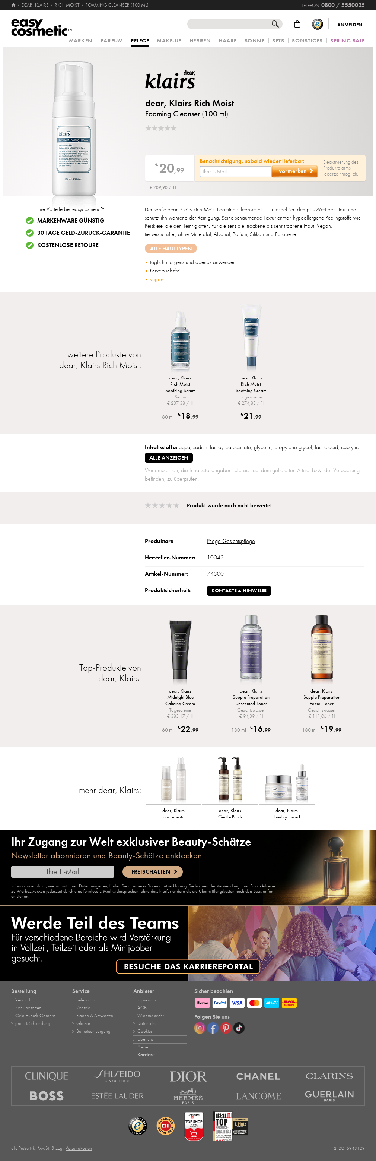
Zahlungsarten (28, 1008)
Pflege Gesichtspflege (231, 541)
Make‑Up (169, 41)
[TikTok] (239, 1028)
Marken (81, 41)
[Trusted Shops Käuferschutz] (317, 24)
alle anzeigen (168, 457)
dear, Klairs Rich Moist (189, 103)
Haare (228, 41)
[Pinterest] (226, 1028)
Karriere (146, 1055)
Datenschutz (148, 1023)
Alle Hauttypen (171, 248)
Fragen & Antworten (94, 1016)
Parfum (112, 41)
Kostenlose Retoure (68, 245)
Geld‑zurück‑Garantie (35, 1016)
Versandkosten (79, 1148)
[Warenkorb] (297, 24)
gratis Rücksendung (32, 1023)
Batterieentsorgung (93, 1031)
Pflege (140, 41)
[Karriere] (188, 943)
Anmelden (349, 25)
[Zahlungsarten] (279, 1002)
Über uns (145, 1039)
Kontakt (83, 1008)
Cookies (144, 1031)
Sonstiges (307, 41)
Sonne (255, 41)
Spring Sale (347, 41)
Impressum (146, 1000)
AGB (142, 1008)
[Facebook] (213, 1028)
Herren (200, 41)
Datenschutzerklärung (167, 886)
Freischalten (150, 872)
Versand (22, 1000)
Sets (278, 41)
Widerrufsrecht (150, 1016)
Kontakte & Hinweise (239, 590)
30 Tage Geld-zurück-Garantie (83, 233)
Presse (142, 1047)
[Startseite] (14, 5)
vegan (156, 279)
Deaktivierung (336, 162)
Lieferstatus (85, 1000)
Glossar (83, 1023)
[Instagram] (200, 1028)
